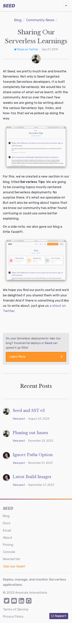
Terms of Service (15, 609)
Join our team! (14, 566)
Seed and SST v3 (29, 410)
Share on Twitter (26, 49)
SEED (9, 5)
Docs (6, 523)
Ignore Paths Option (33, 454)
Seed (48, 343)
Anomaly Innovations (31, 592)
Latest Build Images (32, 476)
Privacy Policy (13, 616)
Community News (40, 20)
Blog (18, 20)
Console (9, 552)
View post (19, 418)
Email (7, 530)
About (7, 537)
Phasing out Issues (30, 432)
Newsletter (11, 559)
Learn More (36, 356)
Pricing (8, 545)
